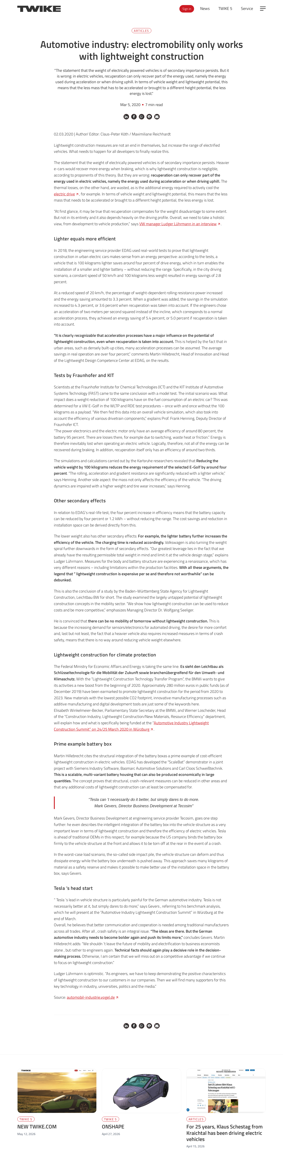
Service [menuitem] (247, 8)
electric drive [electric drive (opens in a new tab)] (66, 194)
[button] (126, 116)
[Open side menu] (263, 9)
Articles (141, 30)
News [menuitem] (205, 8)
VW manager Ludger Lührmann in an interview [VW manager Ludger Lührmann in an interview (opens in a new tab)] (180, 224)
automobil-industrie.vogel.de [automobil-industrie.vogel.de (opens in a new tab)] (93, 997)
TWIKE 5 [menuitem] (225, 8)
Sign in (186, 8)
